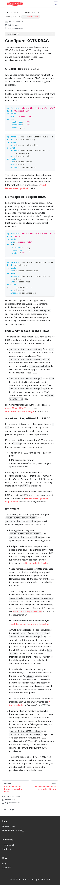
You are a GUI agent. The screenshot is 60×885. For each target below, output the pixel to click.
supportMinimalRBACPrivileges (20, 411)
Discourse (8, 845)
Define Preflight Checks (36, 563)
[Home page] (7, 13)
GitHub (6, 867)
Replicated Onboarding (13, 830)
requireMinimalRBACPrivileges (19, 408)
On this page (13, 34)
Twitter (6, 849)
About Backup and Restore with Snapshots (29, 624)
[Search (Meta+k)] (55, 3)
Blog (4, 863)
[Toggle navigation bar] (4, 4)
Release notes (8, 826)
